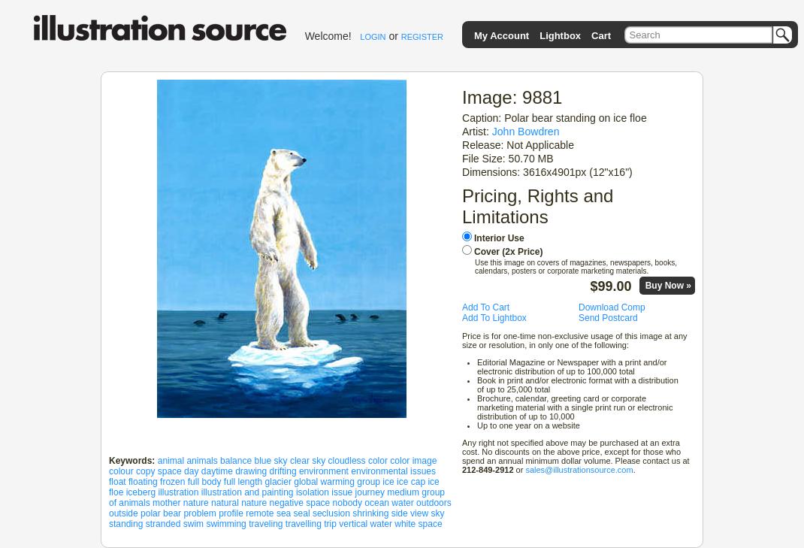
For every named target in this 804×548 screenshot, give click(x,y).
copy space (159, 471)
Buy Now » (668, 285)
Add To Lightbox (494, 318)
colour (121, 471)
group (368, 482)
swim (193, 524)
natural (225, 503)
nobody (347, 503)
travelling (304, 524)
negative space (300, 503)
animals (201, 461)
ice (388, 482)
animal (171, 461)
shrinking (370, 513)
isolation (312, 492)
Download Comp (612, 307)
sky (437, 513)
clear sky (307, 461)
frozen (172, 482)
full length (243, 482)
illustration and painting (247, 492)
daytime (217, 471)
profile (231, 513)
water (381, 524)
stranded (163, 524)
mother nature (181, 503)
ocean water (388, 503)
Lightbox (560, 35)
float (117, 482)
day (191, 471)
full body (205, 482)
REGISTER (422, 36)
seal (302, 513)
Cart (601, 35)
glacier (278, 482)
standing (126, 524)
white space (418, 524)
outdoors (434, 503)
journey (370, 492)
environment (324, 471)
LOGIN (372, 36)
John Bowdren (526, 132)
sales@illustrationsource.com (579, 469)
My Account (501, 35)
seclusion (331, 513)
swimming (226, 524)
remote (260, 513)
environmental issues (393, 471)
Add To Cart (485, 307)
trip (330, 524)
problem (199, 513)
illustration (178, 492)
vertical (353, 524)
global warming (324, 482)
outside (123, 513)
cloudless (347, 461)
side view (409, 513)
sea (284, 513)
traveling (266, 524)
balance (236, 461)
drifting (283, 471)
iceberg (141, 492)
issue (341, 492)
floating (143, 482)
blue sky (271, 461)
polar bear (161, 513)
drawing (251, 471)
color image (413, 461)
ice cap (411, 482)
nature (254, 503)
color (378, 461)
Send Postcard (608, 318)
